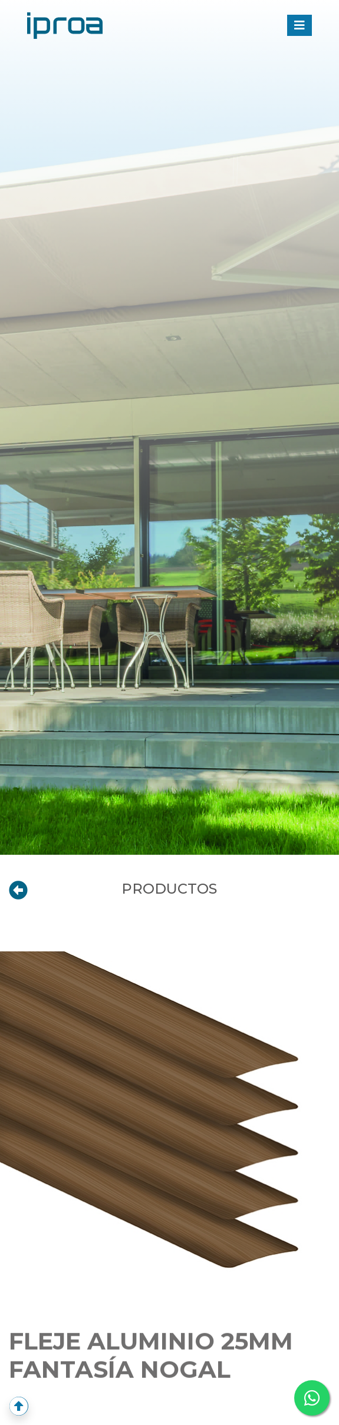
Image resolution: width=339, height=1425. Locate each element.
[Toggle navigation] (299, 25)
